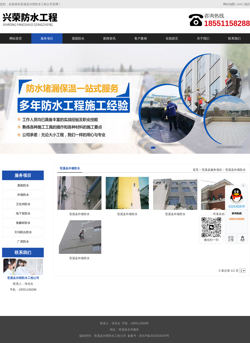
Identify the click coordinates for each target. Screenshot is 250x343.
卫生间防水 (23, 204)
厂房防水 (23, 241)
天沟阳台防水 (23, 232)
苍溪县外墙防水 (235, 169)
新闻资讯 (109, 38)
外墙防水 (23, 194)
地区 (247, 4)
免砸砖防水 (23, 222)
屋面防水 (78, 38)
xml (239, 4)
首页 (196, 169)
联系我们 (234, 38)
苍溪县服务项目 (212, 169)
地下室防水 (23, 213)
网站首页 (15, 38)
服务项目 (47, 38)
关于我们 (203, 38)
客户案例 (140, 38)
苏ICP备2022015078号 (154, 335)
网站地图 (229, 4)
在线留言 (172, 38)
